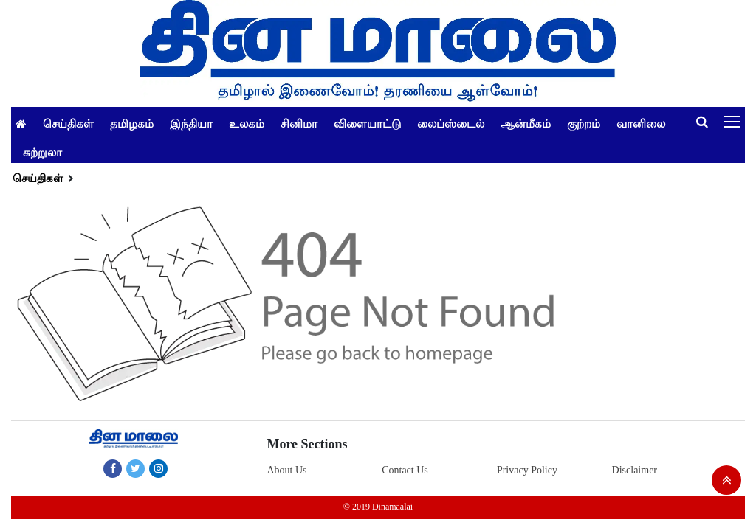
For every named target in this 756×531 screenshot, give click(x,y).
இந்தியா (191, 123)
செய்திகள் (68, 123)
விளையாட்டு (367, 123)
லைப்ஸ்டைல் (450, 123)
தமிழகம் (132, 123)
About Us (286, 470)
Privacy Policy (527, 470)
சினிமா (299, 123)
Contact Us (405, 470)
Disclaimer (634, 470)
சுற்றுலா (42, 152)
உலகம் (246, 123)
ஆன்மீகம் (526, 123)
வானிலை (640, 123)
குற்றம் (583, 123)
